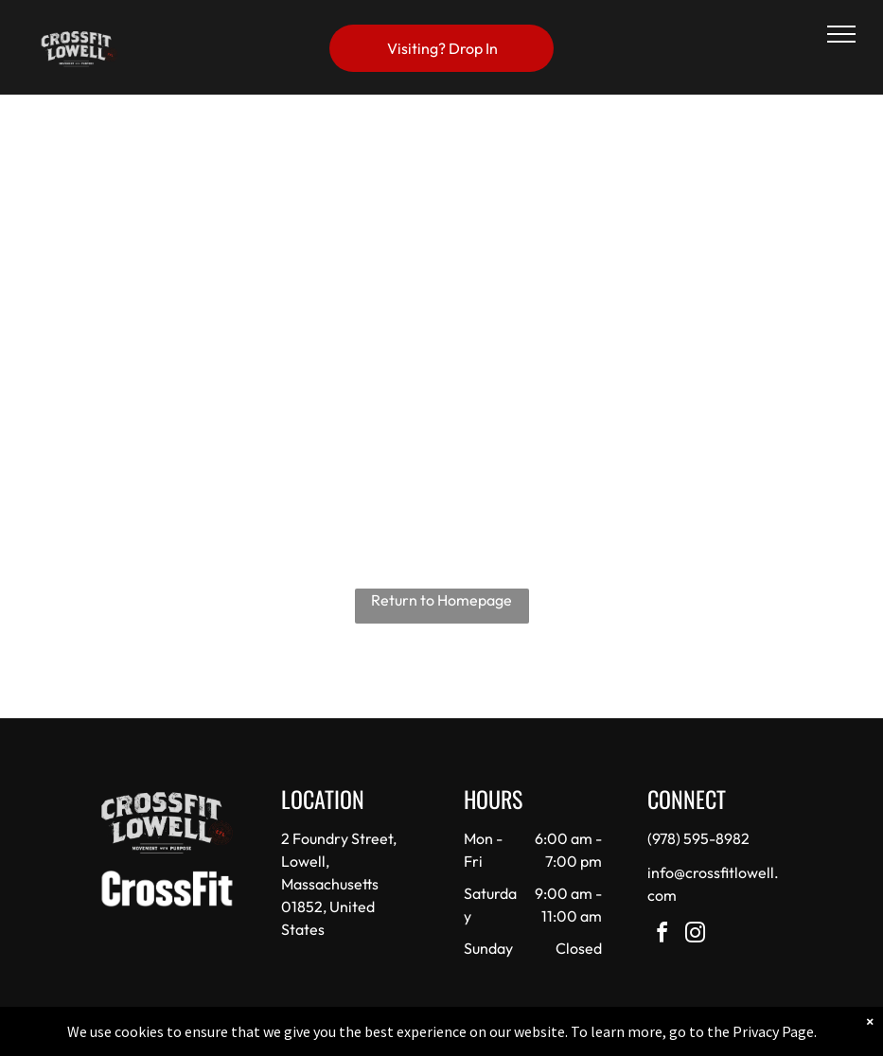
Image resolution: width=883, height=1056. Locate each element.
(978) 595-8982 (698, 838)
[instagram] (695, 935)
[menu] (841, 34)
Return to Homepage (441, 599)
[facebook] (662, 935)
